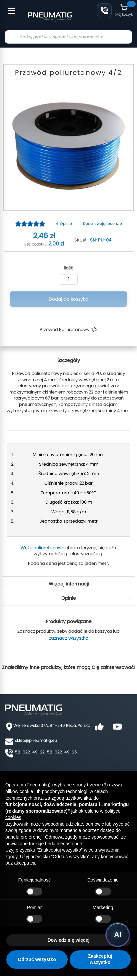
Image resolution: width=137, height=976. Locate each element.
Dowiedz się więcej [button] (68, 940)
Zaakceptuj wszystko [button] (100, 959)
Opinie (68, 598)
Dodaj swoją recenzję (102, 223)
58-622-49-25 (62, 752)
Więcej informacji (69, 583)
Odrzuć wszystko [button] (37, 959)
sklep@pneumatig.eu (36, 740)
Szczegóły (68, 360)
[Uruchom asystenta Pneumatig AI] (117, 934)
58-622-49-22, (30, 752)
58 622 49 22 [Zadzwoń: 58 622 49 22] (104, 11)
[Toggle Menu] (9, 7)
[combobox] (68, 37)
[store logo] (50, 16)
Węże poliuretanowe (42, 548)
